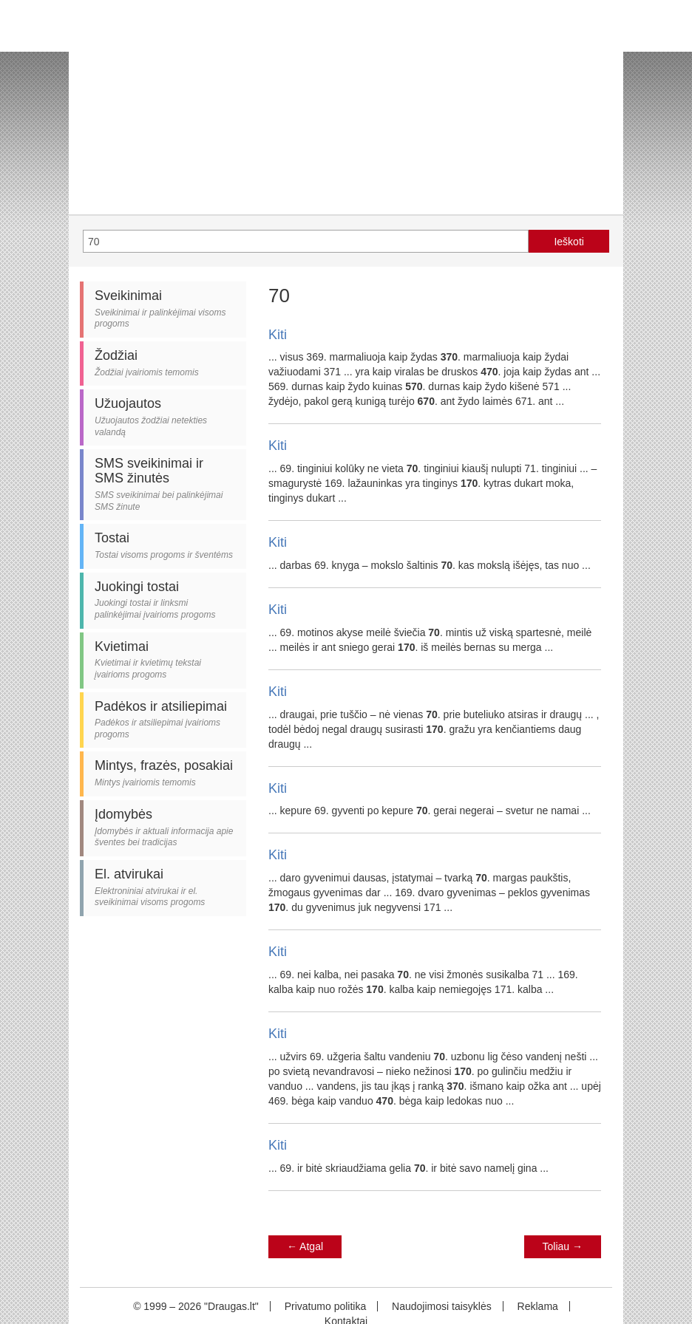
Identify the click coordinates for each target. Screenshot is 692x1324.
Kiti (277, 334)
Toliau (563, 1246)
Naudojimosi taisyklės (442, 1306)
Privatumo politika (326, 1306)
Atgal (305, 1246)
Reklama (538, 1306)
